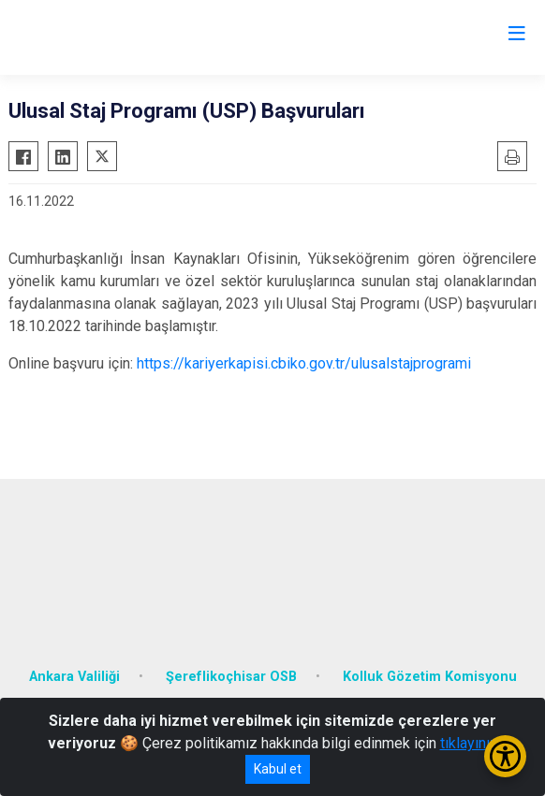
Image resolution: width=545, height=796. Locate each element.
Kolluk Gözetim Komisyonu (430, 677)
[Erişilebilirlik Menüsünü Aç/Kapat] (505, 756)
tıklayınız (469, 743)
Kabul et (278, 768)
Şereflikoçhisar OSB (231, 677)
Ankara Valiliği (74, 677)
